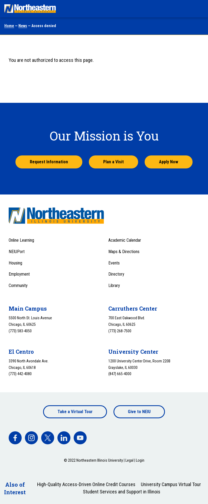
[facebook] (15, 437)
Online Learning (21, 240)
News (22, 26)
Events (114, 263)
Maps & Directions (123, 251)
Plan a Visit (113, 161)
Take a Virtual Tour (75, 411)
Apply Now (168, 161)
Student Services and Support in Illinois (121, 492)
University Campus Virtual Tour (171, 484)
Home (9, 26)
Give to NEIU (139, 411)
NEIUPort (17, 251)
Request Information (49, 161)
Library (114, 285)
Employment (19, 274)
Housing (15, 263)
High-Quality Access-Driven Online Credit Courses (86, 484)
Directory (116, 274)
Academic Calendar (124, 240)
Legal (129, 460)
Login (140, 460)
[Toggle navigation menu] (199, 9)
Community (18, 285)
